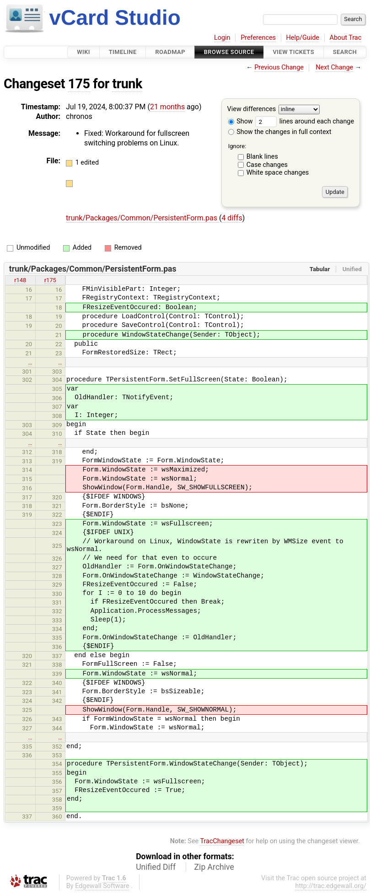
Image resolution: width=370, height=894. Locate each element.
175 (79, 83)
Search (345, 51)
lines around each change (304, 121)
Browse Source (229, 51)
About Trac (346, 38)
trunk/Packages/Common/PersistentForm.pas (142, 218)
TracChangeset (222, 841)
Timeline (123, 51)
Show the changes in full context (280, 132)
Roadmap (170, 51)
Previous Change (279, 67)
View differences (251, 109)
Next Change (334, 67)
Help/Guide (302, 38)
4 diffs (231, 218)
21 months (167, 106)
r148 (20, 280)
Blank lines (262, 157)
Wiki (83, 51)
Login (222, 38)
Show (240, 121)
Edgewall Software (102, 886)
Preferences (258, 38)
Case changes (267, 165)
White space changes (278, 173)
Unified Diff (156, 867)
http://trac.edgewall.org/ (330, 886)
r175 (50, 280)
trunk (127, 83)
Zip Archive (214, 867)
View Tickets (293, 51)
